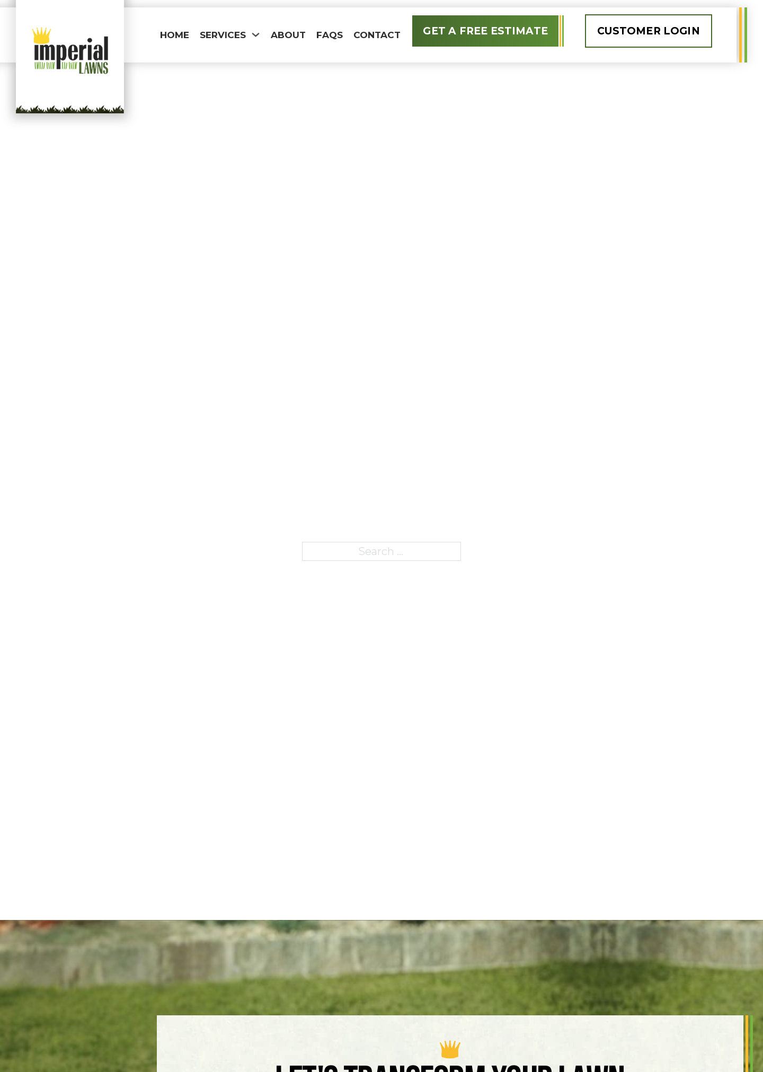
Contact (377, 35)
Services (223, 35)
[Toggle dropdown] (255, 34)
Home (174, 35)
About (288, 35)
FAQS (329, 35)
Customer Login (648, 31)
